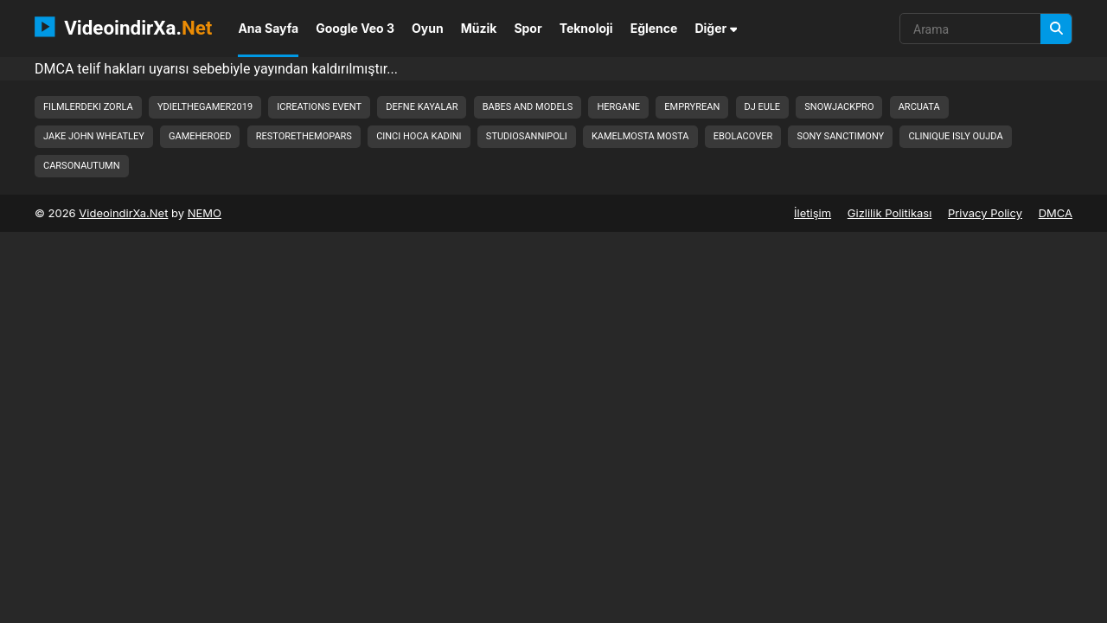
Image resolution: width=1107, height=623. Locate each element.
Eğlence (654, 28)
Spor (527, 28)
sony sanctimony (840, 136)
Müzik (479, 28)
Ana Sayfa (268, 28)
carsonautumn (81, 165)
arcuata (919, 106)
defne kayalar (422, 106)
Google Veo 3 (355, 28)
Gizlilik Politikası (890, 213)
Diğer (715, 28)
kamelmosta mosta (640, 136)
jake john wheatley (93, 136)
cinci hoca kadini (418, 136)
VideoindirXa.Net (123, 213)
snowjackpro (838, 106)
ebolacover (742, 136)
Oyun (428, 28)
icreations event (319, 106)
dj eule (763, 106)
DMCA (1055, 213)
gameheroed (200, 136)
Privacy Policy (985, 213)
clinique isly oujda (955, 136)
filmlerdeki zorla (88, 106)
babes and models (528, 106)
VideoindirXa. (123, 27)
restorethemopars (304, 136)
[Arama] (1056, 29)
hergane (618, 106)
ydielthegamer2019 (205, 106)
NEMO (204, 213)
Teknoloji (586, 28)
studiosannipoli (526, 136)
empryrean (692, 106)
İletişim (812, 213)
